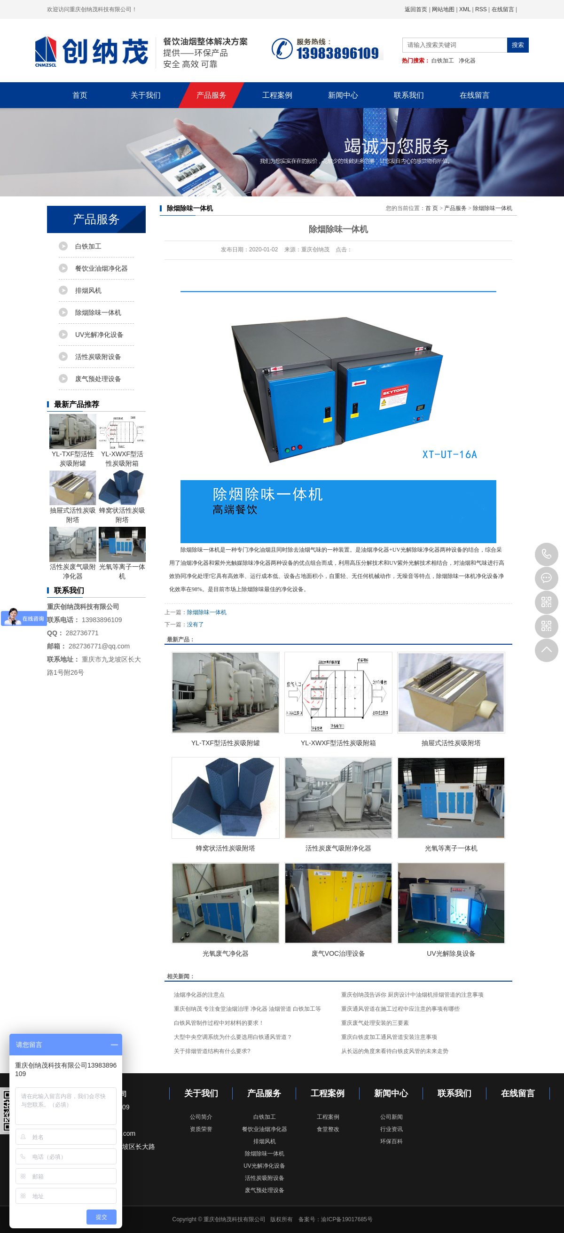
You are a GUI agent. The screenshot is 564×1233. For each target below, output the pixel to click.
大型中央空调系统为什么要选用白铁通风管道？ (233, 1037)
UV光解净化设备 (99, 334)
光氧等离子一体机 (122, 553)
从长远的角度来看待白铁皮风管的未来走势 (394, 1051)
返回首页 (416, 9)
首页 (79, 95)
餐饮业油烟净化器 (101, 268)
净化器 (467, 60)
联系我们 (409, 95)
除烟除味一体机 (98, 312)
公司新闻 (391, 1117)
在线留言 (503, 9)
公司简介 (201, 1117)
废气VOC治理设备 (338, 953)
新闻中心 (343, 95)
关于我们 (146, 95)
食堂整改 (328, 1129)
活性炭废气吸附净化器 (72, 553)
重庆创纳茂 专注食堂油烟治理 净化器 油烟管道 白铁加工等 (247, 1009)
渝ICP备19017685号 (346, 1219)
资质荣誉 (201, 1129)
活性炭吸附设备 (98, 356)
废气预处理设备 (98, 378)
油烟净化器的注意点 (199, 994)
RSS (481, 9)
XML (464, 9)
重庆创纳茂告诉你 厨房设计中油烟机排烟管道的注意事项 (412, 994)
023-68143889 (546, 554)
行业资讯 (391, 1129)
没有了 (195, 624)
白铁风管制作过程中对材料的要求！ (219, 1023)
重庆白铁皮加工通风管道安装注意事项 (389, 1037)
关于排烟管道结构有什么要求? (212, 1051)
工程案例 (277, 95)
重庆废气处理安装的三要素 (375, 1023)
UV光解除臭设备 (451, 953)
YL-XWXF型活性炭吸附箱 (122, 440)
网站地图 (443, 9)
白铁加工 (442, 60)
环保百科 (391, 1141)
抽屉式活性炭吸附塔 (72, 496)
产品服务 (211, 95)
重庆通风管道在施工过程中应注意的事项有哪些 (400, 1009)
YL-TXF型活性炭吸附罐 (72, 440)
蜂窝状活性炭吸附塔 (122, 496)
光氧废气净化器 (226, 953)
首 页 (431, 208)
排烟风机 (88, 290)
